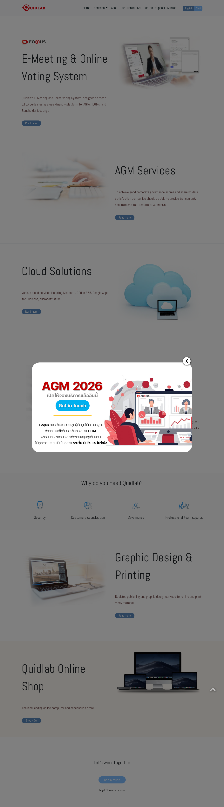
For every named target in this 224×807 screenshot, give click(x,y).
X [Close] (187, 361)
